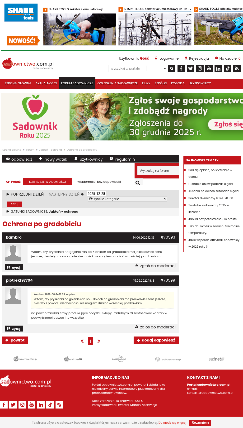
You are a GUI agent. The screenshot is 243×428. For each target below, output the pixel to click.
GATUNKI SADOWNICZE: (44, 211)
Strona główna (18, 83)
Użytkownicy (200, 83)
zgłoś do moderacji (158, 266)
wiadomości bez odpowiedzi (99, 181)
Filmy (146, 83)
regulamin (125, 159)
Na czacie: (230, 58)
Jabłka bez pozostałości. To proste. (212, 219)
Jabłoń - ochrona (50, 150)
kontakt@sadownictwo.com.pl (210, 392)
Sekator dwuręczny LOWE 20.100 (210, 198)
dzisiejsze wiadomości (47, 181)
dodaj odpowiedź (158, 340)
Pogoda (177, 83)
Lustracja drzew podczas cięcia (210, 184)
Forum (30, 150)
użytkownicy (91, 159)
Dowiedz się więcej (172, 422)
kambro (14, 237)
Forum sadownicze (77, 83)
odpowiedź (21, 159)
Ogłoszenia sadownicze (118, 83)
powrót (17, 340)
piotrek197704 (19, 280)
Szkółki (161, 83)
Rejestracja (199, 58)
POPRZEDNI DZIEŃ (27, 194)
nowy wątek (56, 159)
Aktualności (46, 83)
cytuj (16, 267)
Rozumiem (200, 422)
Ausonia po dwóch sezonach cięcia (213, 191)
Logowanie (169, 58)
